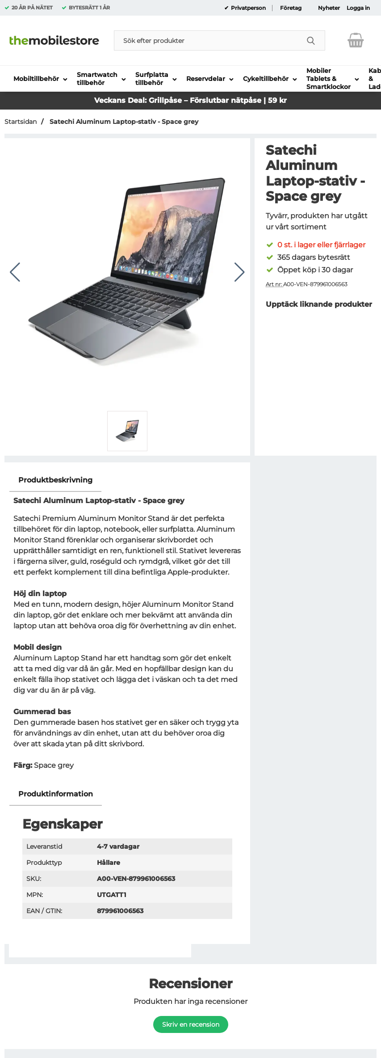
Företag (290, 8)
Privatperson (248, 8)
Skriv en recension (190, 1024)
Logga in (358, 8)
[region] (127, 480)
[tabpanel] (127, 626)
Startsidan (20, 122)
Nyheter (329, 8)
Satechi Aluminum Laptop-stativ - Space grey (123, 122)
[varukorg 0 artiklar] (355, 40)
